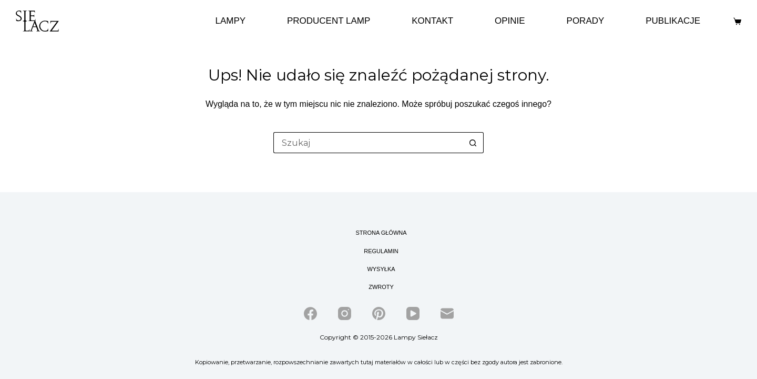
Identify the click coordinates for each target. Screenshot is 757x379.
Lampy (230, 21)
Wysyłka (381, 269)
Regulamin (381, 251)
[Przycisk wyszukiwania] (473, 142)
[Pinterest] (378, 313)
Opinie (510, 21)
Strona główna (380, 233)
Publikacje (673, 21)
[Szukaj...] (368, 142)
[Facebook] (310, 313)
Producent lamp (328, 21)
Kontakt (432, 21)
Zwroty (381, 287)
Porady (586, 21)
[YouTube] (413, 313)
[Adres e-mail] (447, 313)
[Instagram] (344, 313)
